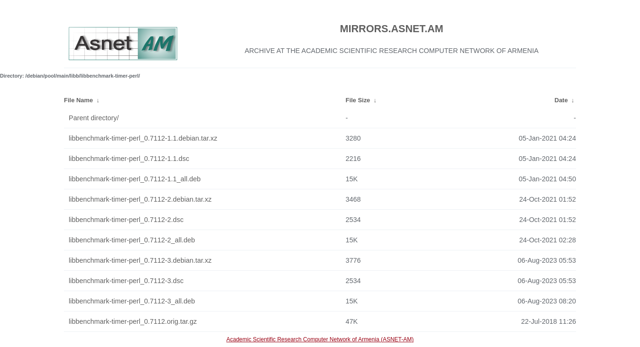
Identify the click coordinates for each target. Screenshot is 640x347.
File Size (358, 100)
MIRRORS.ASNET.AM (391, 29)
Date (561, 100)
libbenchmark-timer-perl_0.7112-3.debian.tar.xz (140, 260)
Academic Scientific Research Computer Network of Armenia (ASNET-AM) (320, 339)
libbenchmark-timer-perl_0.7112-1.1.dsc (129, 158)
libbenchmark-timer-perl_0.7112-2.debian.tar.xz (140, 199)
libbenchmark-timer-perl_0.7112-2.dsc (126, 219)
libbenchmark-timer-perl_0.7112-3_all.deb (132, 301)
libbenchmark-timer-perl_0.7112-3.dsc (126, 281)
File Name (78, 100)
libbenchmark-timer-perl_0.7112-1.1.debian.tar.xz (143, 138)
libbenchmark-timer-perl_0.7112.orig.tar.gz (133, 321)
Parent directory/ (94, 118)
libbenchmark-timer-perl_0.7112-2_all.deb (132, 240)
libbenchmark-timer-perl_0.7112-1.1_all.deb (134, 179)
